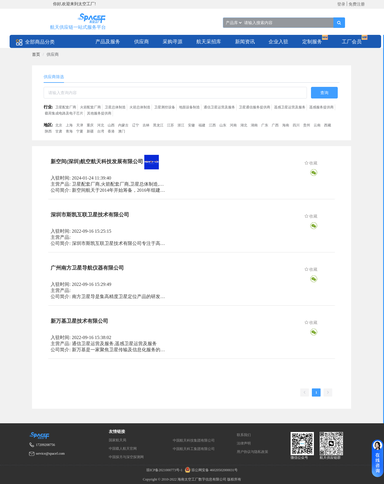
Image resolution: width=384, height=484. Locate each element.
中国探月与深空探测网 (126, 457)
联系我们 (244, 435)
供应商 (141, 41)
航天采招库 (208, 41)
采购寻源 (172, 41)
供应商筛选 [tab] (54, 77)
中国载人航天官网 (123, 449)
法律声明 (244, 443)
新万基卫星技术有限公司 (79, 321)
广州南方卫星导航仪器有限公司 (87, 268)
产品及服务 (107, 41)
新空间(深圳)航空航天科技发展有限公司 (97, 161)
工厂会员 (352, 41)
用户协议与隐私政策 (252, 452)
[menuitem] (107, 41)
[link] (36, 54)
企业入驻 (278, 41)
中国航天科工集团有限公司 (194, 449)
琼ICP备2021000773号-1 (165, 470)
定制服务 (312, 41)
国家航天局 (117, 440)
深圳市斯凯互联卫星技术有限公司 (90, 215)
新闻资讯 (245, 41)
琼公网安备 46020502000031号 (210, 470)
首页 (36, 54)
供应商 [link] (53, 54)
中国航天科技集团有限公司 (194, 440)
